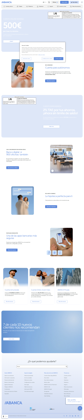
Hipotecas (66, 380)
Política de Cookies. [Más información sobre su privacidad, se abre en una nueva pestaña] (41, 54)
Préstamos (66, 382)
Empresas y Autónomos (69, 391)
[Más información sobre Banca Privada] (68, 286)
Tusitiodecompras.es (48, 393)
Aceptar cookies (59, 58)
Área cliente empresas (48, 380)
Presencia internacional (9, 380)
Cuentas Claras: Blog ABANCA (50, 375)
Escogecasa (46, 391)
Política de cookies (28, 380)
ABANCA (6, 2)
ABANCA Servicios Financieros (50, 384)
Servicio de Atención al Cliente (11, 391)
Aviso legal (26, 384)
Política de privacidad (28, 375)
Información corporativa (10, 377)
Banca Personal (67, 393)
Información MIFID (28, 389)
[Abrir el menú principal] (81, 2)
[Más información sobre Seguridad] (12, 250)
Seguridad (7, 393)
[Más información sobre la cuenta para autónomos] (50, 80)
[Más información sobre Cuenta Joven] (42, 286)
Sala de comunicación (9, 375)
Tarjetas (65, 377)
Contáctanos (7, 389)
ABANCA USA (47, 387)
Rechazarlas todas (26, 58)
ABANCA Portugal (48, 389)
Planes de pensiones (68, 387)
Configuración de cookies (29, 382)
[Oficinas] (54, 2)
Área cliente (46, 377)
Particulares (66, 389)
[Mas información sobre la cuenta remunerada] (15, 286)
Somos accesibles (28, 377)
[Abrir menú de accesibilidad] (3, 416)
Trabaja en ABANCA (9, 387)
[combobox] (41, 366)
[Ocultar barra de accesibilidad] (7, 416)
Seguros (65, 384)
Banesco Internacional (9, 382)
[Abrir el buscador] (48, 2)
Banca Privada (67, 396)
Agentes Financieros (9, 384)
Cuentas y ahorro (67, 375)
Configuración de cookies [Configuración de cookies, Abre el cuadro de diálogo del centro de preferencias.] (47, 58)
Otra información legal (29, 391)
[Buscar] (66, 366)
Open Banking (47, 396)
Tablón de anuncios (28, 387)
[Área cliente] (73, 2)
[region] (42, 52)
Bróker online (47, 382)
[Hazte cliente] (63, 2)
